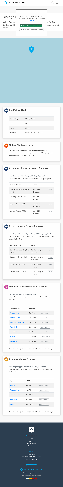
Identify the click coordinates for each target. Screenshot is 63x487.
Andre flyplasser (45, 313)
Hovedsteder (31, 443)
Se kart (50, 189)
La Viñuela (13, 332)
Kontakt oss (31, 454)
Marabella (13, 341)
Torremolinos (15, 313)
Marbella (13, 336)
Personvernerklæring (29, 457)
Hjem (1, 6)
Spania (5, 6)
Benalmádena (15, 318)
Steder (31, 441)
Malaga (12, 385)
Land (31, 438)
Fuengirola (14, 327)
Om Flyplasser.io (31, 459)
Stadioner (31, 446)
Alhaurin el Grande (17, 322)
